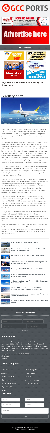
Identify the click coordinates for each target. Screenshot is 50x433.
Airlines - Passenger (7, 376)
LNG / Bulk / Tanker (31, 383)
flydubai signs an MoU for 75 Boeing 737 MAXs (27, 255)
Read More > (5, 358)
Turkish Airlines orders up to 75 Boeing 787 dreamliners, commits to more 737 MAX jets (26, 288)
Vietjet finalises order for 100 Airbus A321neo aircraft (27, 269)
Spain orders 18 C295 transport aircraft (25, 242)
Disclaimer (31, 429)
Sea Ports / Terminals (32, 380)
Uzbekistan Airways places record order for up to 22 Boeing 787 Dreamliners (29, 295)
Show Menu (25, 47)
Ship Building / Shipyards (9, 387)
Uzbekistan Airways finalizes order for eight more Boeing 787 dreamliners (29, 262)
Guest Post (5, 370)
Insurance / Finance (31, 387)
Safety (3, 390)
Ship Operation (6, 380)
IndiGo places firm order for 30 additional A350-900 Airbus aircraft (29, 282)
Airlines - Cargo (30, 373)
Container (28, 376)
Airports (4, 373)
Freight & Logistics (31, 370)
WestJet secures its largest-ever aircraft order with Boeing (29, 301)
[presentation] (16, 332)
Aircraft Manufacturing (8, 383)
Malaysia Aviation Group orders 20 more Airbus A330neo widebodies (28, 275)
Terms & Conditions (21, 429)
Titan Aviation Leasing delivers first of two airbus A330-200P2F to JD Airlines (29, 249)
